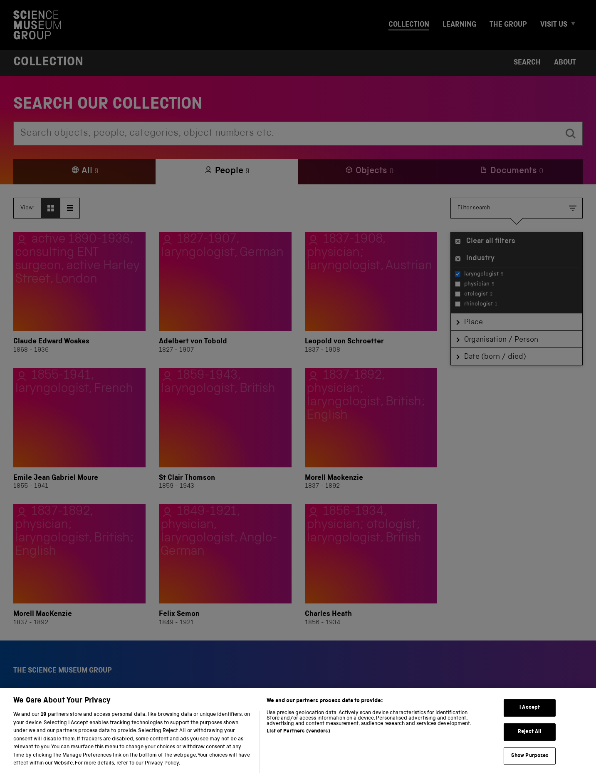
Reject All (530, 744)
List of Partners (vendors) (298, 743)
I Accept (529, 719)
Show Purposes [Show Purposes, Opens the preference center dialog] (530, 767)
